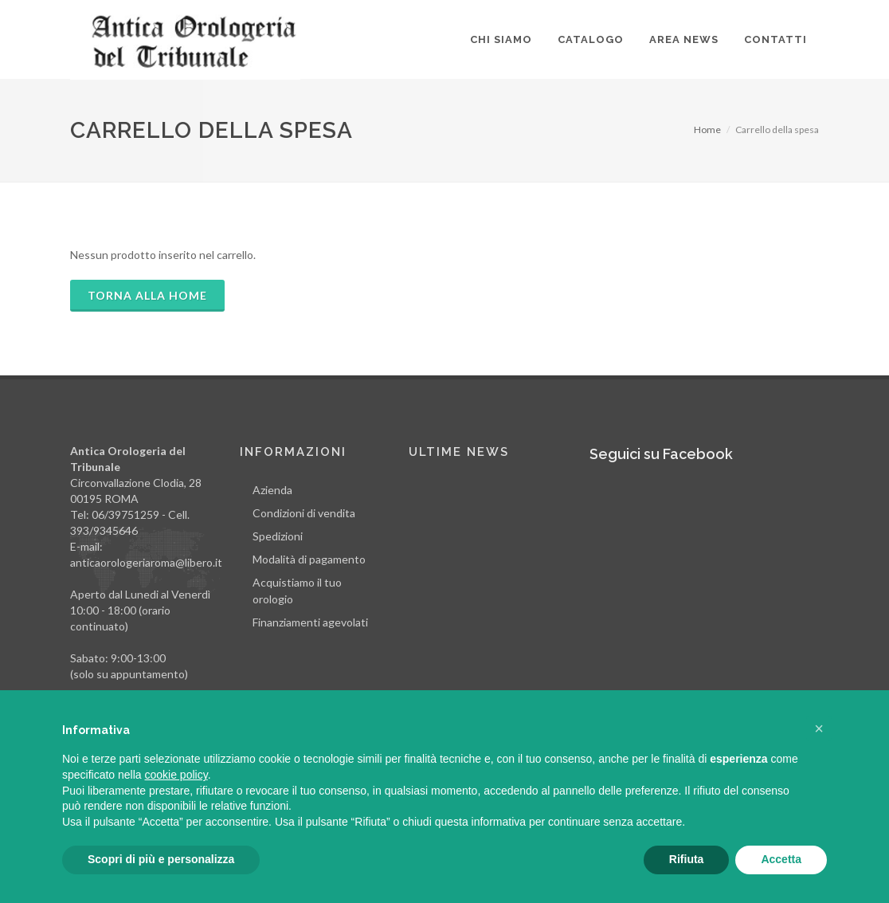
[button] (819, 728)
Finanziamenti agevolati (310, 622)
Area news (684, 39)
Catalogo (591, 39)
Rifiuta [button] (686, 859)
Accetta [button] (781, 859)
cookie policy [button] (176, 774)
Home (707, 129)
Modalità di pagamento (309, 559)
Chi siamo (501, 39)
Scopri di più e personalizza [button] (161, 859)
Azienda (272, 490)
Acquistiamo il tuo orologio (297, 590)
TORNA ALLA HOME (147, 295)
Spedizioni (278, 536)
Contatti (775, 39)
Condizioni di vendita (304, 513)
